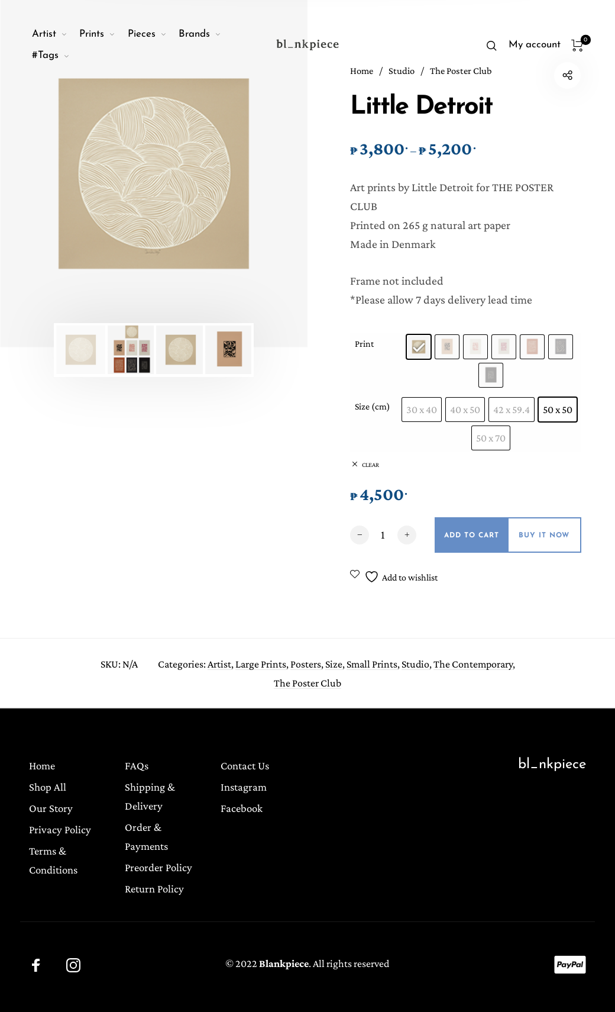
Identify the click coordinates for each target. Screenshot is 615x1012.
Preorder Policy (158, 867)
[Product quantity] (383, 534)
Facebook (242, 808)
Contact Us (245, 765)
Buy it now (544, 535)
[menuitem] (56, 34)
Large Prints (260, 666)
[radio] (418, 347)
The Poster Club (307, 685)
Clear (370, 465)
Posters (305, 666)
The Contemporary (473, 666)
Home (42, 765)
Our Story (51, 808)
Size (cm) (372, 406)
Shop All (47, 787)
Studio (415, 666)
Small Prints (372, 666)
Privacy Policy (60, 829)
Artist (219, 666)
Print (364, 344)
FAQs (136, 765)
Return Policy (154, 888)
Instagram (244, 787)
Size (333, 666)
